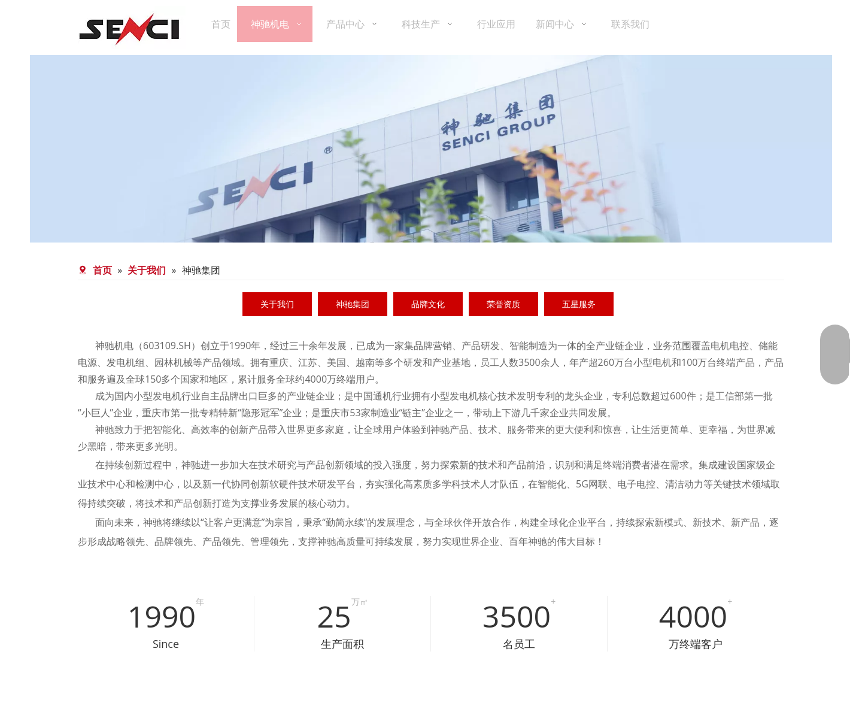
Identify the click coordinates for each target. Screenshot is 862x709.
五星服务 (579, 304)
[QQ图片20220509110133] (370, 683)
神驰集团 (352, 304)
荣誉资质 (503, 304)
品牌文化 (428, 304)
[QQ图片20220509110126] (131, 683)
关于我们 (277, 304)
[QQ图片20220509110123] (610, 683)
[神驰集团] (431, 570)
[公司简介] (431, 149)
